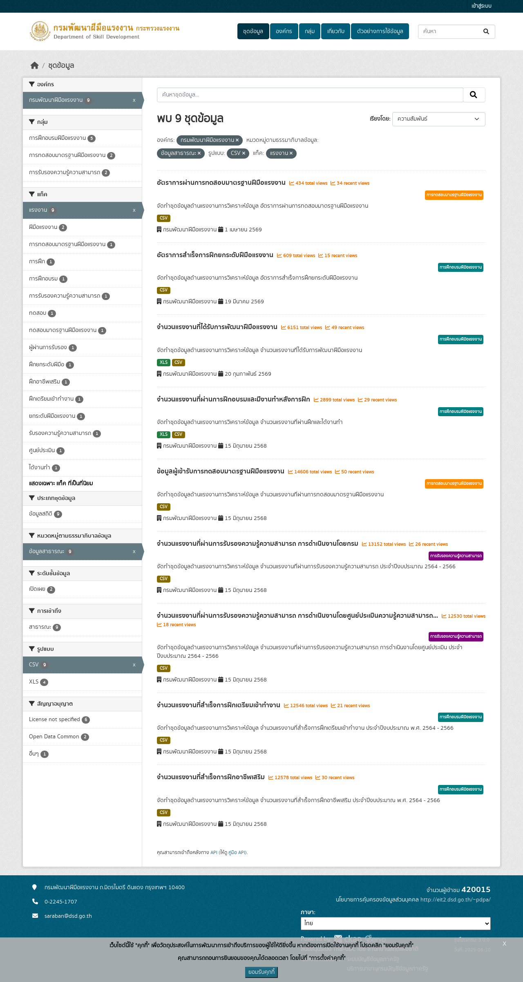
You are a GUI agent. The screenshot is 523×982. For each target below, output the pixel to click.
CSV (164, 218)
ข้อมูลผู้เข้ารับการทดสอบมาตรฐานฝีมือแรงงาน (221, 471)
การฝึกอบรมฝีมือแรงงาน (461, 267)
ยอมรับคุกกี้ (261, 972)
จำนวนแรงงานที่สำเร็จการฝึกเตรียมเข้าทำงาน (219, 705)
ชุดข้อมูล (253, 31)
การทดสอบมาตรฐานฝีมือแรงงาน (454, 195)
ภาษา (307, 912)
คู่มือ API (236, 852)
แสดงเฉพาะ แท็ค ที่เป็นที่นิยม (61, 484)
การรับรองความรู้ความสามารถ (456, 556)
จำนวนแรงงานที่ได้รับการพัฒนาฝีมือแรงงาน (218, 327)
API (213, 852)
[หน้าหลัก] (35, 66)
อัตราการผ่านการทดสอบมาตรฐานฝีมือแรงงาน (222, 182)
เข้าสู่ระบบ (482, 6)
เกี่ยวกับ (335, 31)
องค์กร (284, 31)
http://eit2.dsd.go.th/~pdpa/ (455, 900)
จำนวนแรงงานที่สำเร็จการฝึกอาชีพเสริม (211, 777)
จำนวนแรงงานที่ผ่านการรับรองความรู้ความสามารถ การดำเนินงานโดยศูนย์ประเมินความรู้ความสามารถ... (298, 615)
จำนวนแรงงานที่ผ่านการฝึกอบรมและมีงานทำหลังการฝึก (234, 399)
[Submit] (487, 32)
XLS (164, 362)
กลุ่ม (310, 31)
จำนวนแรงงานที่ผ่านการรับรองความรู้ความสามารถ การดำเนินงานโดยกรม (258, 543)
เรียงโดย (379, 119)
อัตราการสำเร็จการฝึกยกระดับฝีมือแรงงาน (216, 255)
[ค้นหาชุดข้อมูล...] (456, 32)
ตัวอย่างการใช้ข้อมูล (380, 31)
